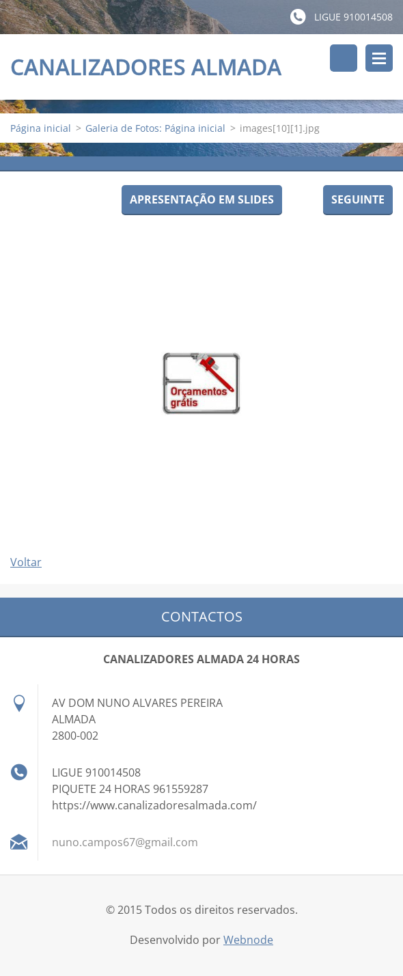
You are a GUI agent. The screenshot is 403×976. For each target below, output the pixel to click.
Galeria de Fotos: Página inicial (155, 128)
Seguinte (358, 200)
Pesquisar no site (343, 58)
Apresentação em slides (202, 200)
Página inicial (40, 128)
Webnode (248, 940)
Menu (379, 58)
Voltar (26, 562)
